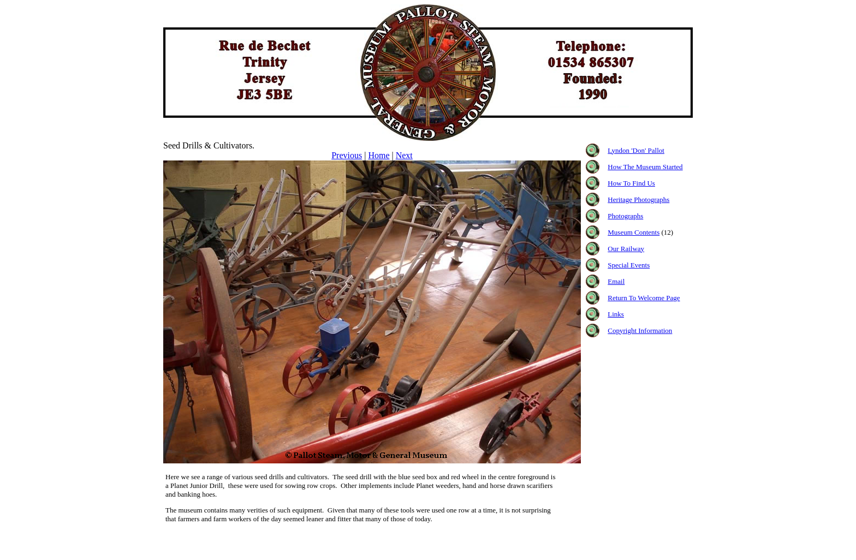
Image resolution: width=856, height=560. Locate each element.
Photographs (625, 216)
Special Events (629, 265)
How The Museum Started (645, 167)
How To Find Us (631, 183)
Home (378, 155)
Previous (346, 155)
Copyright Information (640, 330)
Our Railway (626, 249)
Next (404, 155)
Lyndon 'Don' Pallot (636, 150)
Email (616, 281)
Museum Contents (633, 232)
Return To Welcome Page (644, 298)
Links (616, 314)
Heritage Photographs (638, 199)
